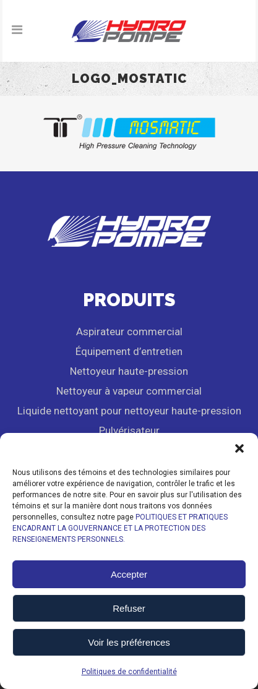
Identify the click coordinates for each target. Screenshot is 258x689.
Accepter (129, 574)
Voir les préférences (129, 642)
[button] (239, 448)
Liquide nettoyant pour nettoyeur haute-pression (129, 410)
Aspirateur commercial (129, 331)
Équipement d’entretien (129, 351)
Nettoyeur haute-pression (129, 371)
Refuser (129, 608)
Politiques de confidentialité (129, 671)
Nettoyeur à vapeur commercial (129, 391)
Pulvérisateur (129, 430)
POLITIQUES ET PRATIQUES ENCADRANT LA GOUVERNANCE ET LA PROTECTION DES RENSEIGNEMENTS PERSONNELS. (120, 528)
